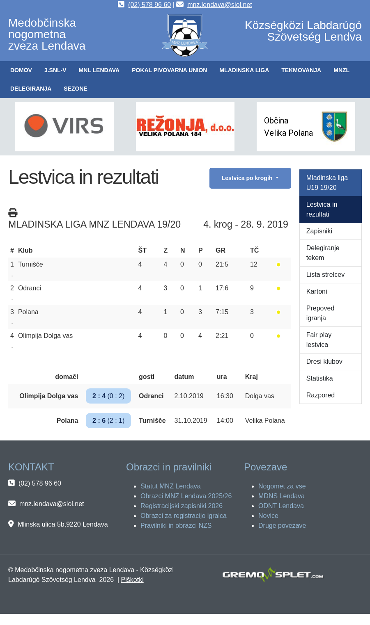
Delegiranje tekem (323, 252)
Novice (268, 515)
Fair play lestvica (318, 339)
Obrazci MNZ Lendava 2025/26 (186, 496)
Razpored (320, 395)
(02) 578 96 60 (149, 4)
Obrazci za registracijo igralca (183, 515)
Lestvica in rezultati (322, 209)
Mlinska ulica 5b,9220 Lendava (63, 524)
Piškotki (132, 579)
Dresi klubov (324, 361)
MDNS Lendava (281, 496)
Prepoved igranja (320, 313)
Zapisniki (319, 231)
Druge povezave (282, 525)
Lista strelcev (325, 274)
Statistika (319, 378)
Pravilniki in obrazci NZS (175, 525)
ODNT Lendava (281, 505)
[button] (55, 70)
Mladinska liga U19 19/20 (327, 182)
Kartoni (316, 291)
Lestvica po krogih (248, 178)
